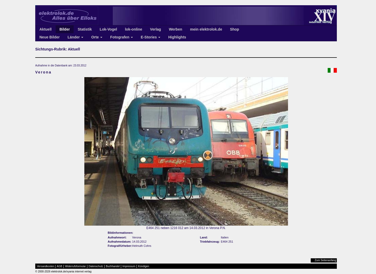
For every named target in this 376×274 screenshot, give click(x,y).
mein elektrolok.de (206, 29)
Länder (76, 37)
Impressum (128, 266)
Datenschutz (96, 266)
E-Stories (150, 37)
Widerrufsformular (75, 266)
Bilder (65, 29)
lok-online (133, 29)
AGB (59, 266)
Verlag (155, 29)
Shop (234, 29)
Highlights (177, 37)
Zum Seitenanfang (325, 260)
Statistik (85, 29)
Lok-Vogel (108, 29)
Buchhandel (113, 266)
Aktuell (45, 29)
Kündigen (143, 266)
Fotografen (121, 37)
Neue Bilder (49, 37)
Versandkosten (45, 266)
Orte (96, 37)
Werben (175, 29)
